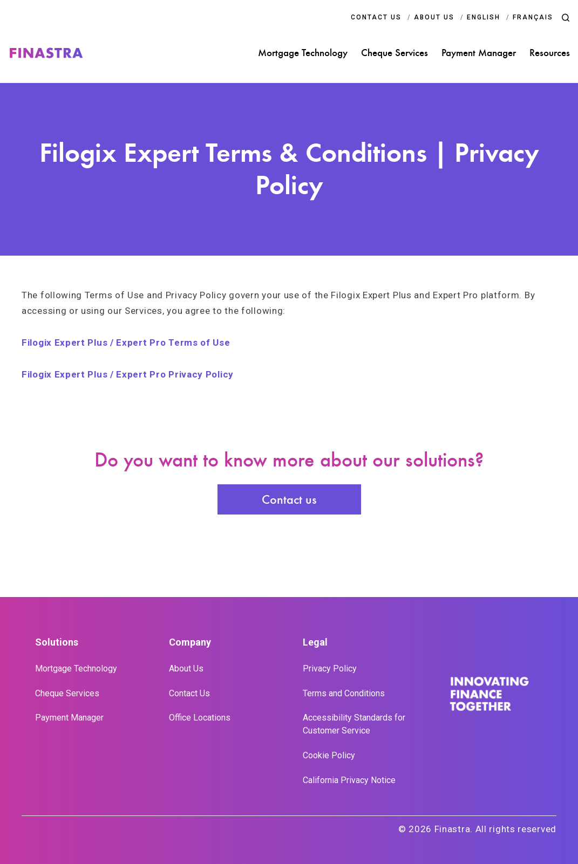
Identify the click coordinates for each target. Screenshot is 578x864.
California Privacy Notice (349, 780)
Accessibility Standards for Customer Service (354, 724)
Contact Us (189, 693)
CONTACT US (376, 17)
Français (533, 17)
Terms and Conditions (344, 693)
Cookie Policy (329, 755)
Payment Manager (478, 52)
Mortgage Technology (303, 52)
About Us (186, 668)
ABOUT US (434, 17)
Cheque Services (394, 52)
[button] (565, 17)
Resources (549, 52)
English (483, 17)
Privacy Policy (330, 668)
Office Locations (199, 717)
